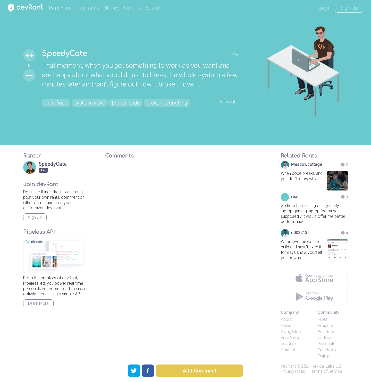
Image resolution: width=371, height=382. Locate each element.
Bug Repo (326, 331)
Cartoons (326, 337)
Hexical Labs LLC (326, 366)
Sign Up (349, 8)
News (286, 325)
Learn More (38, 303)
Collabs (132, 8)
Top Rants (88, 8)
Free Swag (290, 337)
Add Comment (199, 371)
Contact (288, 350)
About (286, 319)
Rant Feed (60, 8)
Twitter (324, 356)
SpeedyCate (64, 54)
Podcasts (326, 343)
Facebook (327, 350)
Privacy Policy (293, 371)
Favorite (229, 102)
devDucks (290, 343)
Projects (325, 325)
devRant (288, 366)
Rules (322, 319)
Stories (112, 8)
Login (324, 8)
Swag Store (291, 331)
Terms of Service (326, 371)
